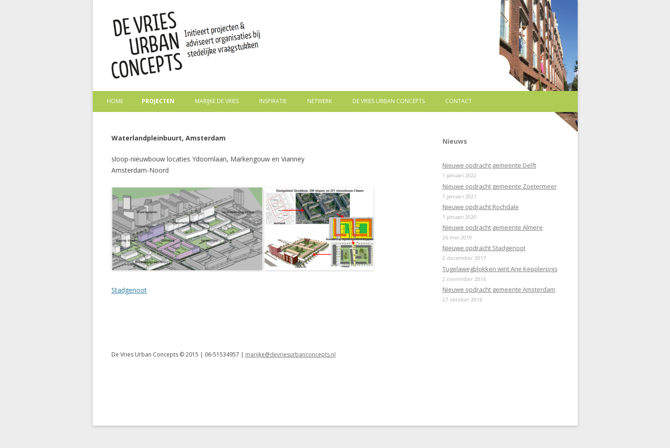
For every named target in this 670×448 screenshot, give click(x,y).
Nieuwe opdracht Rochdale (480, 207)
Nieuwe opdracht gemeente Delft (489, 165)
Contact (458, 101)
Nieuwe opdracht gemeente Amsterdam (498, 289)
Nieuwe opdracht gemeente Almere (492, 227)
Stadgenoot (129, 290)
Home (115, 101)
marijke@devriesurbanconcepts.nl (290, 354)
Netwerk (319, 101)
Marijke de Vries (217, 101)
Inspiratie (273, 101)
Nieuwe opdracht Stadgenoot (483, 248)
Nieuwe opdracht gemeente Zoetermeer (499, 186)
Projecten (158, 101)
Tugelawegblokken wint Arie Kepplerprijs (500, 269)
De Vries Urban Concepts (388, 101)
